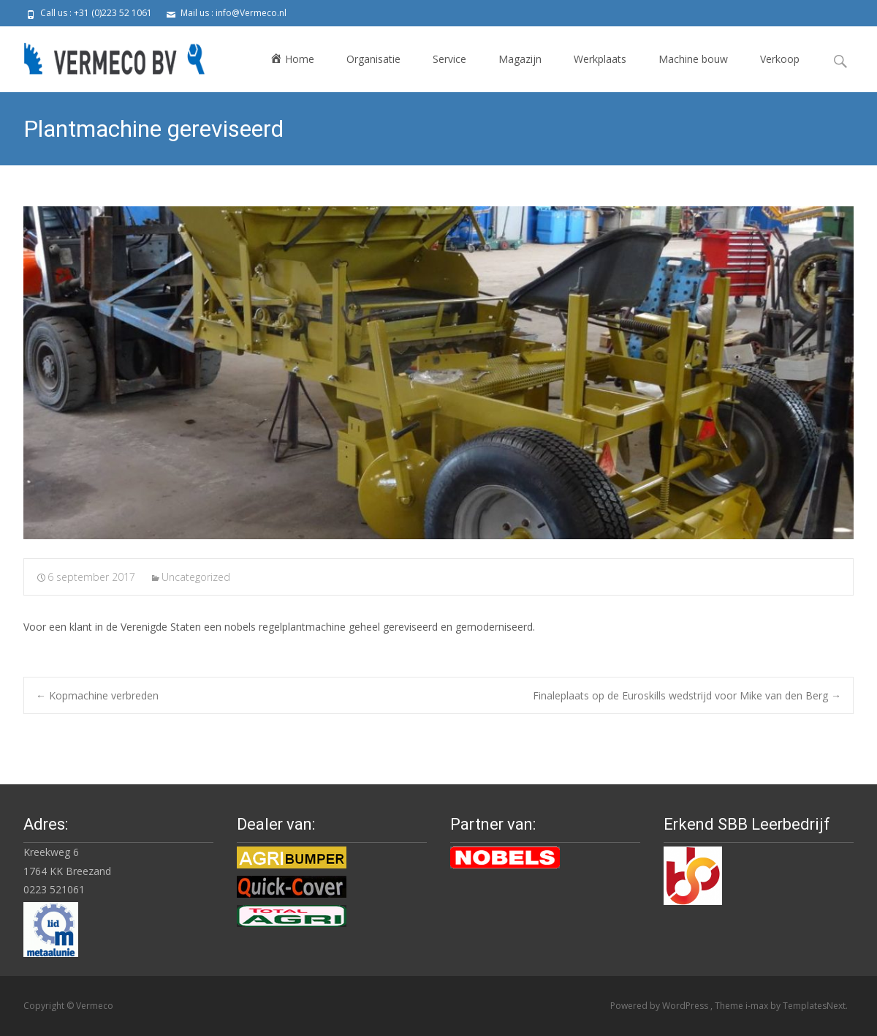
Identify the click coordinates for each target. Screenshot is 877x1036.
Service (449, 59)
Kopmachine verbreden (97, 695)
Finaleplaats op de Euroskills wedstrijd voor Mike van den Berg (687, 695)
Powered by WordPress (660, 1005)
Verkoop (780, 59)
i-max (757, 1005)
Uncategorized (196, 577)
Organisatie (373, 59)
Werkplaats (600, 59)
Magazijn (520, 59)
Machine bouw (693, 59)
